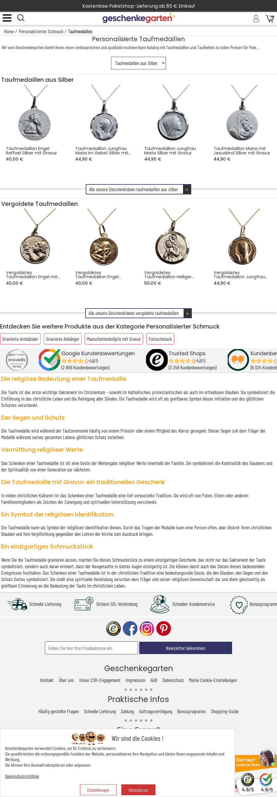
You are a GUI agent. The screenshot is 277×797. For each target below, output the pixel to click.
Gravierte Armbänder (20, 339)
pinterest (163, 628)
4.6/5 (248, 787)
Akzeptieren (138, 790)
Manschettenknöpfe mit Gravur (114, 339)
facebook (130, 628)
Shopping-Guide (225, 711)
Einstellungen (98, 790)
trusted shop (113, 628)
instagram (147, 628)
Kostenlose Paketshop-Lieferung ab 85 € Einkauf (138, 6)
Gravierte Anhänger (62, 339)
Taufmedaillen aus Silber (37, 80)
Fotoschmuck (160, 339)
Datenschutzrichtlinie (22, 776)
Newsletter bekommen (185, 648)
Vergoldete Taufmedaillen (39, 204)
